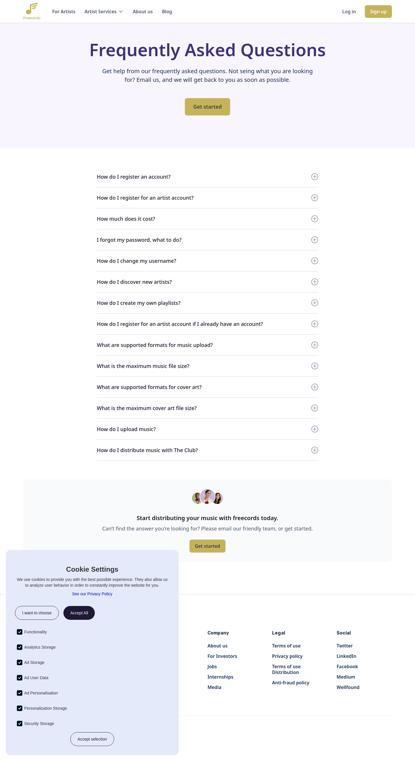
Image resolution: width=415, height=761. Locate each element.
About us (143, 11)
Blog (167, 11)
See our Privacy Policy (92, 594)
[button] (104, 11)
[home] (32, 11)
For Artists (64, 11)
